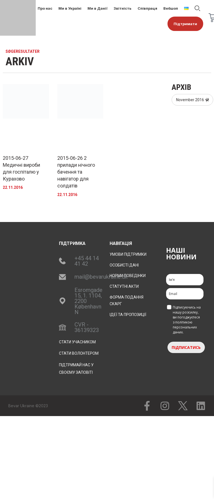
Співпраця (147, 8)
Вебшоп (170, 8)
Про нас (45, 8)
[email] (184, 293)
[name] (184, 279)
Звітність (123, 8)
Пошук (197, 8)
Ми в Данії (97, 8)
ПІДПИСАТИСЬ (186, 347)
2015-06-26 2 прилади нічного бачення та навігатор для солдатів (76, 172)
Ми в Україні (69, 8)
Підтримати (185, 24)
